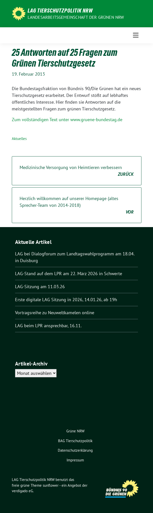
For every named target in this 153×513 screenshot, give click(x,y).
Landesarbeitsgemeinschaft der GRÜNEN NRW (76, 17)
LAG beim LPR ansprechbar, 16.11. (48, 325)
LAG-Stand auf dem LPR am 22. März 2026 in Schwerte (68, 273)
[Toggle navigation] (135, 35)
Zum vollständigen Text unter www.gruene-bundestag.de (67, 119)
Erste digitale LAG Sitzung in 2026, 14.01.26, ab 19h (66, 299)
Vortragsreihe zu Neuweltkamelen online (54, 312)
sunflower (51, 485)
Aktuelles (19, 138)
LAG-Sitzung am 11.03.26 (40, 286)
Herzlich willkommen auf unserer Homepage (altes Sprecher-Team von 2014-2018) (77, 205)
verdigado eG (22, 490)
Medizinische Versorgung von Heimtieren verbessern (77, 171)
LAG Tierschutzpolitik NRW (60, 10)
